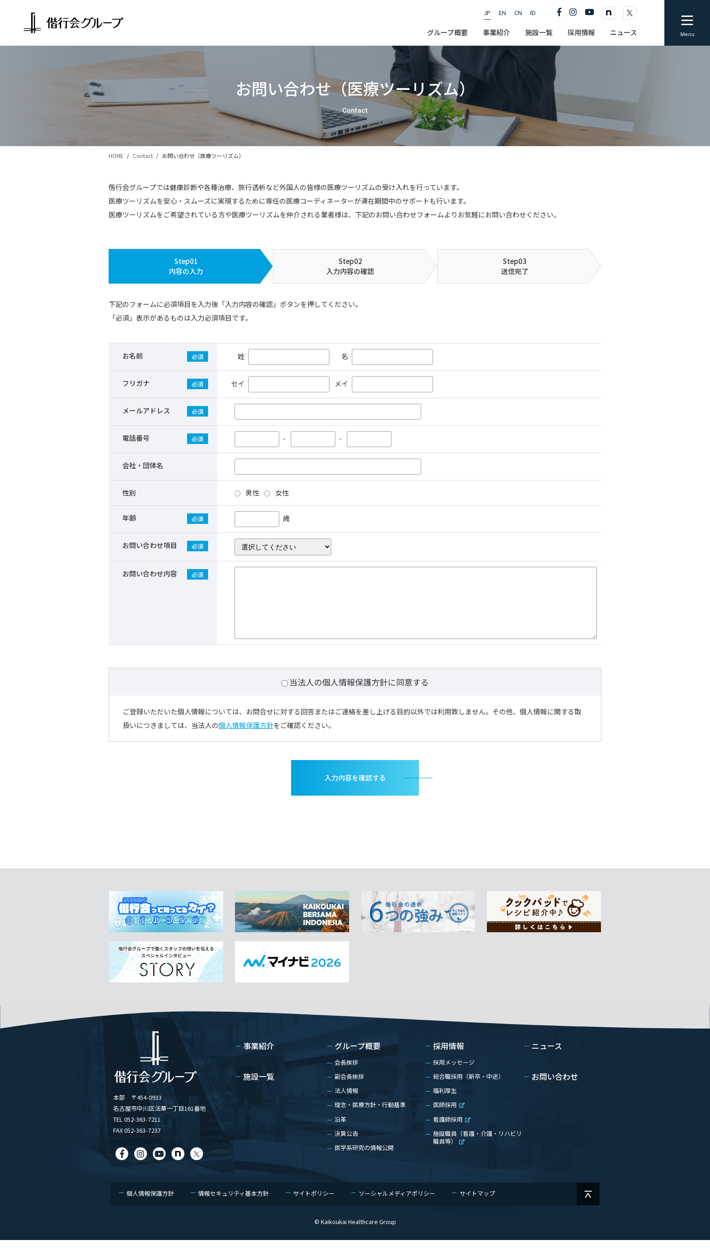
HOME (116, 155)
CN (518, 12)
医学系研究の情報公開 (364, 1158)
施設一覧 (258, 1088)
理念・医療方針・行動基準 (370, 1115)
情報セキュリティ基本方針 (233, 1204)
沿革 (340, 1130)
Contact (143, 155)
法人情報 (346, 1101)
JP (487, 12)
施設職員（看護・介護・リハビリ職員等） (477, 1148)
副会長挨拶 (349, 1087)
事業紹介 (258, 1057)
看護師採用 (451, 1130)
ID (533, 12)
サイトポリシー (313, 1204)
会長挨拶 (346, 1073)
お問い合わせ (555, 1088)
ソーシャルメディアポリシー (397, 1204)
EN (502, 12)
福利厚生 (445, 1101)
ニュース (547, 1057)
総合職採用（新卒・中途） (468, 1087)
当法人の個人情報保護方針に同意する (359, 693)
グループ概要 (357, 1057)
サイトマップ (477, 1204)
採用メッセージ (454, 1073)
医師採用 (449, 1115)
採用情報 (448, 1057)
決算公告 (346, 1144)
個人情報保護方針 (246, 736)
